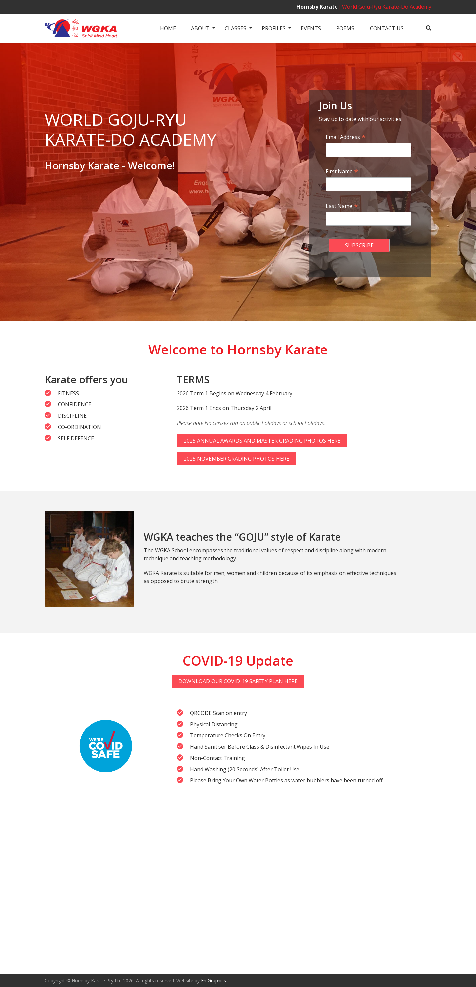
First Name (342, 171)
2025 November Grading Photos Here (236, 458)
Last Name (342, 206)
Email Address (346, 137)
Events (311, 28)
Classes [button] (235, 28)
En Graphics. (214, 980)
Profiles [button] (274, 28)
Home (168, 28)
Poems (345, 28)
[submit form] (359, 245)
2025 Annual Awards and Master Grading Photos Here (262, 440)
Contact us (387, 28)
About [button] (200, 28)
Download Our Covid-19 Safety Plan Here (238, 681)
